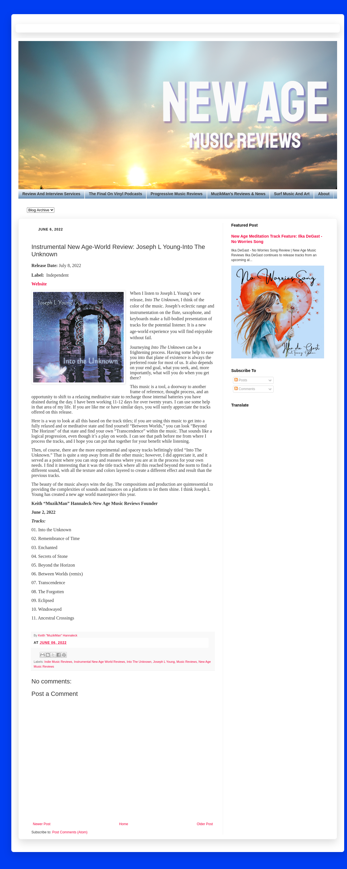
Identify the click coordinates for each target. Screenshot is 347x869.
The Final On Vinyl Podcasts (115, 194)
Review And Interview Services (51, 194)
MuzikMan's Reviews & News (238, 194)
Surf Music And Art (292, 194)
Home (123, 824)
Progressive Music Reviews (177, 194)
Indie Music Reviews (58, 661)
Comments (244, 389)
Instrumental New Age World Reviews (99, 661)
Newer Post (41, 824)
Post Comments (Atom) (69, 832)
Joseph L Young (164, 661)
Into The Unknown (139, 661)
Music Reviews (187, 661)
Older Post (205, 824)
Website (39, 283)
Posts (240, 380)
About (323, 194)
